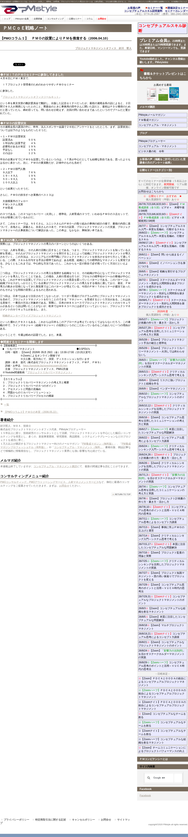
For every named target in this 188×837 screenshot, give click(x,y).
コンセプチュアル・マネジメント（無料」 (78, 447)
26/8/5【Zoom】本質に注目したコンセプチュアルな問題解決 (161, 618)
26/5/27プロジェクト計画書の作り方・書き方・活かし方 (161, 321)
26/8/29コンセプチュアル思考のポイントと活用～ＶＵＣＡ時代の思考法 (161, 665)
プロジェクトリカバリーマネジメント (49, 372)
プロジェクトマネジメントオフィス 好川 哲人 (103, 48)
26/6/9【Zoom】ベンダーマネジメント (162, 388)
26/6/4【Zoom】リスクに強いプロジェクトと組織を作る (161, 382)
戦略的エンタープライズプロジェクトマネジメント (32, 315)
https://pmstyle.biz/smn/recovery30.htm (45, 365)
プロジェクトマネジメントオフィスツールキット (31, 97)
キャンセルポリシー (83, 819)
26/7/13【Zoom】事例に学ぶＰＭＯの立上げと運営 (161, 529)
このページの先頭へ (122, 494)
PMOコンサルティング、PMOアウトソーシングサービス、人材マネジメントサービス (49, 482)
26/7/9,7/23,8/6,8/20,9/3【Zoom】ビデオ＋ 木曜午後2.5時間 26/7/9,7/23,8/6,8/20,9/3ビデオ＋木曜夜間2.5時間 (161, 212)
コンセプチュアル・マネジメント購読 (55, 466)
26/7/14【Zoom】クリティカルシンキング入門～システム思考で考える (161, 537)
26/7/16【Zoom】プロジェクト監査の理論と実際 (161, 554)
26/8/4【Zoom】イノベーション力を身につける (161, 265)
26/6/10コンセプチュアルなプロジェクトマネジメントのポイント (161, 397)
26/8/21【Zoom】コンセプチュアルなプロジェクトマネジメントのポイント (161, 644)
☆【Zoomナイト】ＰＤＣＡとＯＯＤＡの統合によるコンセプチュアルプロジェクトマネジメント (162, 705)
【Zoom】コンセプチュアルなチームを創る (162, 715)
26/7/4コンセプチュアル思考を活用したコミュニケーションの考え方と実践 (161, 490)
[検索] (162, 778)
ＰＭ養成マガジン (162, 120)
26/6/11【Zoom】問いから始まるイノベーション (161, 256)
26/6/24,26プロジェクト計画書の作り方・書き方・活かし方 (162, 456)
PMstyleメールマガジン (162, 115)
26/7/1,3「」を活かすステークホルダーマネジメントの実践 (161, 478)
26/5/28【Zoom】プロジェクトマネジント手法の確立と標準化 (161, 341)
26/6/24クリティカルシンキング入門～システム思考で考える (161, 448)
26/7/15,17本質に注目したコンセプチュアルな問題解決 (161, 546)
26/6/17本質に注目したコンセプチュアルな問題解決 (161, 431)
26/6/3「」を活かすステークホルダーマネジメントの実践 (161, 363)
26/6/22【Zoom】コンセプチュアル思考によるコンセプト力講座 (161, 439)
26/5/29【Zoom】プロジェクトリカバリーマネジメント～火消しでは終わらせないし (161, 351)
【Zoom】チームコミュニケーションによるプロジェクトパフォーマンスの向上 (162, 749)
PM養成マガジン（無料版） (98, 443)
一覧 (6, 404)
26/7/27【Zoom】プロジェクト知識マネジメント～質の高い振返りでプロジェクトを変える (161, 576)
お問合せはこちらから (151, 191)
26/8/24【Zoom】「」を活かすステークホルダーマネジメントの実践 (161, 654)
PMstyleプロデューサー (162, 141)
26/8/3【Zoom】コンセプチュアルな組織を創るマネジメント (161, 610)
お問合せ (64, 485)
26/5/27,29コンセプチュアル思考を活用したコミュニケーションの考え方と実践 (161, 331)
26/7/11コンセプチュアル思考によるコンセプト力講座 (161, 520)
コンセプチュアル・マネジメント (162, 125)
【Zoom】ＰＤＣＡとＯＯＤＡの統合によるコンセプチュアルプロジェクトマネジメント (162, 681)
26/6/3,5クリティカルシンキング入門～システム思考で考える (161, 373)
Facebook (145, 795)
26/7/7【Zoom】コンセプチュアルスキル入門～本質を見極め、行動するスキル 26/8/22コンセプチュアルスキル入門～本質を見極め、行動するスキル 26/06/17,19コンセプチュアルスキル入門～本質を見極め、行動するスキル (162, 238)
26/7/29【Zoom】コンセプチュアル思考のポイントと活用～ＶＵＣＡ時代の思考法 (161, 588)
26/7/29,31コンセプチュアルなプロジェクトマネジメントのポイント (161, 600)
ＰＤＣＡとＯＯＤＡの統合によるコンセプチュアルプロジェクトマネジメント (162, 693)
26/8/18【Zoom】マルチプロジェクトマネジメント (161, 627)
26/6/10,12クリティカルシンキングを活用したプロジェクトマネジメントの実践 (161, 409)
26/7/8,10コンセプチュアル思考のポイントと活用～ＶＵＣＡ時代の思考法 (162, 510)
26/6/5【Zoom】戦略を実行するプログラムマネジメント (161, 273)
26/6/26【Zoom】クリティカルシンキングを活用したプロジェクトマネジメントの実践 (161, 466)
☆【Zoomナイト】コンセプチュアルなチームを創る (162, 732)
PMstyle (42, 9)
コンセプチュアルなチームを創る (162, 724)
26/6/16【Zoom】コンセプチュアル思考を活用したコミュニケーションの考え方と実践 (161, 420)
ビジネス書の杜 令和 (156, 151)
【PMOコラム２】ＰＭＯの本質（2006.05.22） (31, 412)
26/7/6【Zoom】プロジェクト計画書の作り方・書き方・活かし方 (161, 500)
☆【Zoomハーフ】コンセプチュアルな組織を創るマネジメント (162, 741)
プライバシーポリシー (16, 819)
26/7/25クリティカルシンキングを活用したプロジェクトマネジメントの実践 (161, 564)
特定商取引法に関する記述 (50, 819)
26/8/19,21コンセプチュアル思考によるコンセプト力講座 (161, 635)
